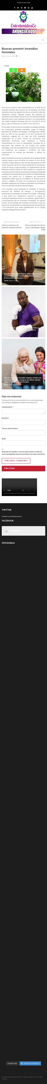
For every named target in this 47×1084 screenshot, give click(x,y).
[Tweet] (3, 66)
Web (4, 439)
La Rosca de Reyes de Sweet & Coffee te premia (12, 226)
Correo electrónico (10, 428)
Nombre (5, 418)
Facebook (15, 531)
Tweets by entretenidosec (12, 516)
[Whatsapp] (13, 68)
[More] (22, 68)
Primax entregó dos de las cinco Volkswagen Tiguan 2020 (35, 227)
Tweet (6, 66)
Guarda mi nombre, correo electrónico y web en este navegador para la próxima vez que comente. (23, 453)
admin (4, 56)
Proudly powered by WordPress (12, 1077)
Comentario (7, 407)
